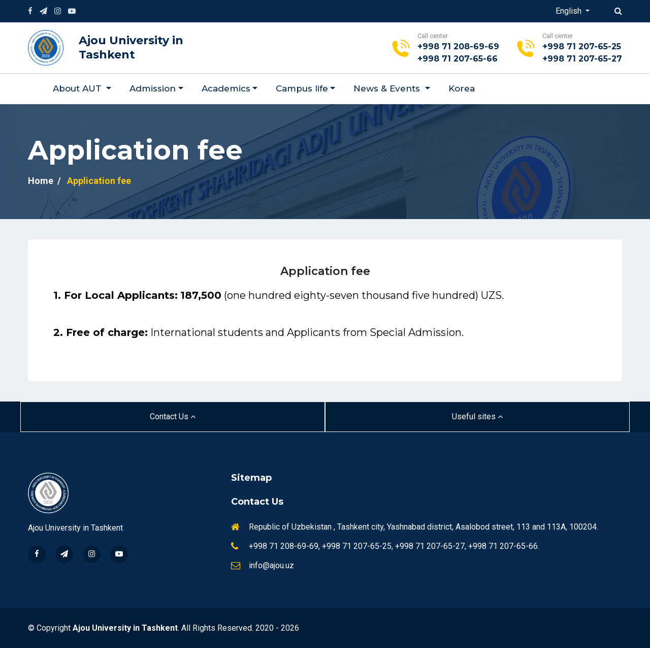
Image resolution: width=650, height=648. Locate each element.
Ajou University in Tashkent (131, 47)
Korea (461, 88)
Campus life (302, 88)
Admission (152, 88)
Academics (226, 88)
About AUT (78, 88)
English (569, 11)
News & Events (387, 88)
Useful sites (477, 416)
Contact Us (173, 416)
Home (40, 180)
